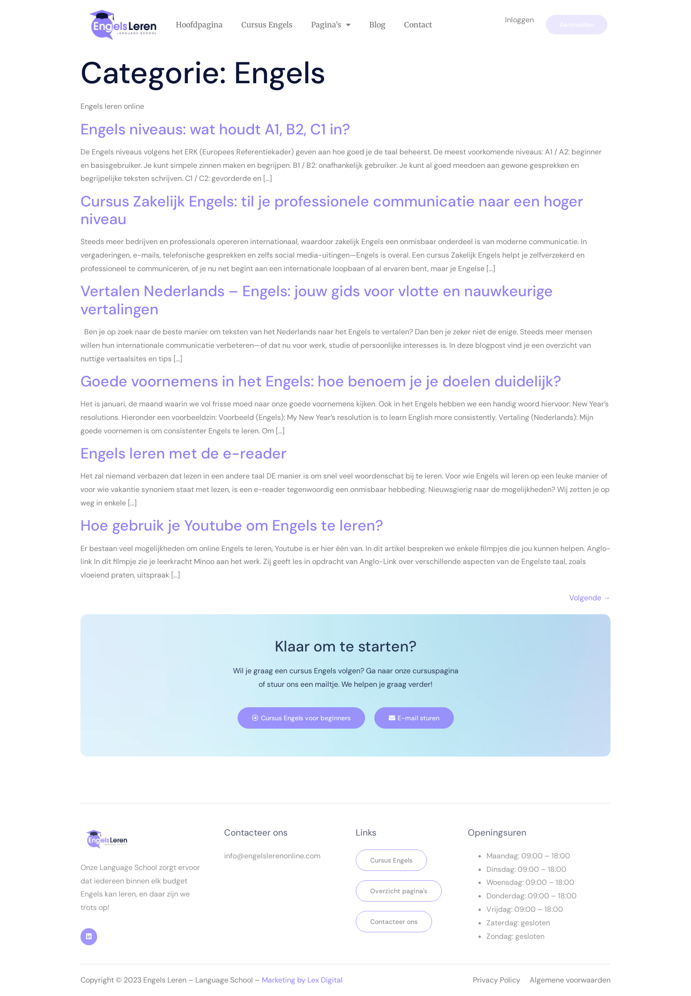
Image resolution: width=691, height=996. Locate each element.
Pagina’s (331, 24)
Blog (377, 24)
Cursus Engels (266, 24)
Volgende (590, 598)
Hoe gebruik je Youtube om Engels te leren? (231, 525)
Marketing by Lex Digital (302, 980)
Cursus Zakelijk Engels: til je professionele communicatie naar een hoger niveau (331, 210)
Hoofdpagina (199, 24)
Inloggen (519, 20)
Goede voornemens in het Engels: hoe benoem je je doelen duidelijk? (320, 381)
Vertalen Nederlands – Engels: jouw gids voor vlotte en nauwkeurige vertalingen (316, 300)
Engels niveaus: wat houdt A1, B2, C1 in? (215, 129)
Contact (418, 24)
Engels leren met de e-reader (183, 453)
